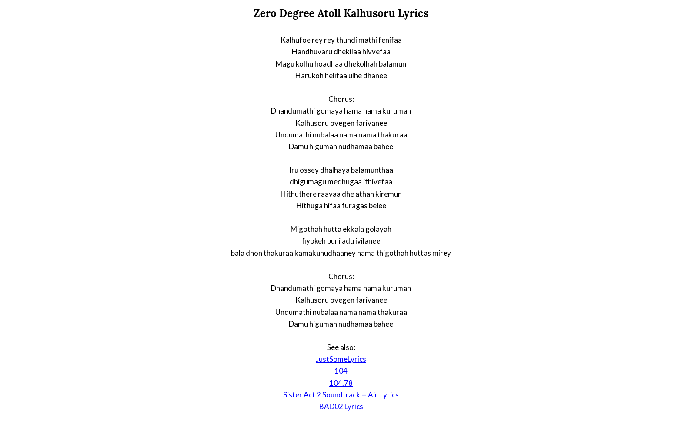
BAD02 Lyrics (341, 406)
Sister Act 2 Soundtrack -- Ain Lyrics (341, 394)
